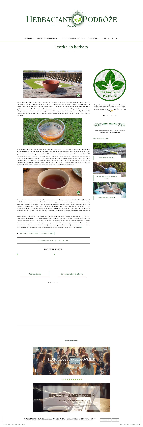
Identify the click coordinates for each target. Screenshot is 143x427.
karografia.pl (135, 424)
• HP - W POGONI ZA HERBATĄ (73, 38)
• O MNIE (105, 38)
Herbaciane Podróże (19, 424)
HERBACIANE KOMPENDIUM (29, 233)
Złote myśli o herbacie (106, 198)
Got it (115, 420)
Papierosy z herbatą (106, 158)
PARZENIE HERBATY (47, 233)
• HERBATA (29, 38)
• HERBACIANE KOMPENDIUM (47, 38)
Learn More (105, 420)
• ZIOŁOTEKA (93, 38)
